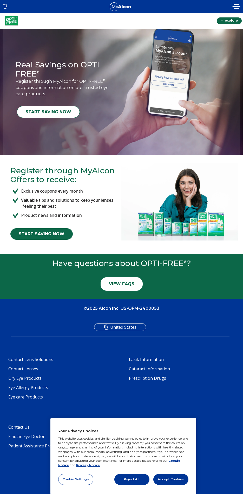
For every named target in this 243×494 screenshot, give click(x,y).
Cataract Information (149, 369)
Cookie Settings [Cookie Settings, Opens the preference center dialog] (76, 479)
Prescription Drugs (147, 378)
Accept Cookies (171, 479)
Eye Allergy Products (28, 387)
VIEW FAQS (121, 283)
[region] (123, 456)
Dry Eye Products (25, 378)
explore (231, 20)
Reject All (132, 479)
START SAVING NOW (48, 111)
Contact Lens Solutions (30, 359)
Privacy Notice (88, 465)
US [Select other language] (5, 6)
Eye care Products (25, 397)
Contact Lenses (23, 369)
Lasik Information (146, 359)
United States (123, 327)
